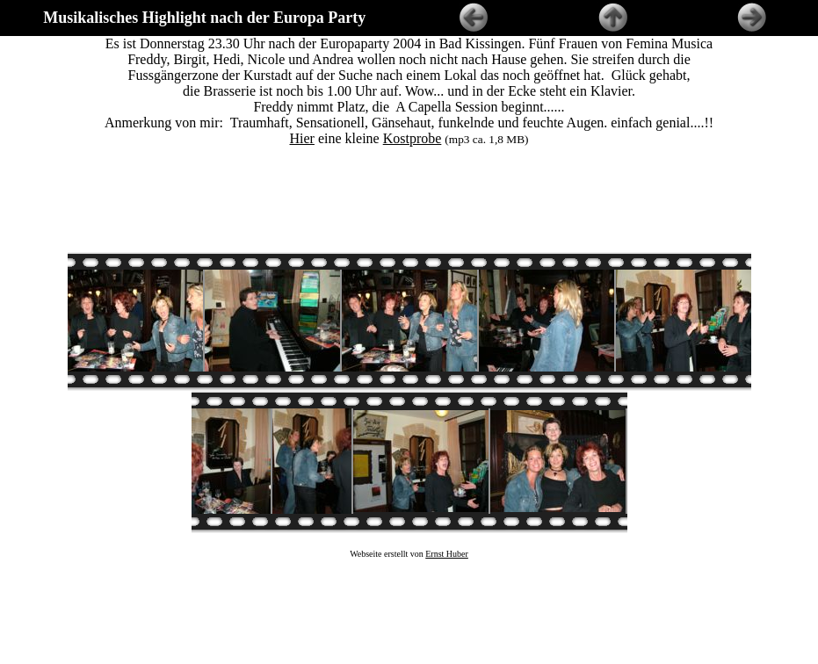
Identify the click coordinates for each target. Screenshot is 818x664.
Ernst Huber (446, 538)
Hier (302, 138)
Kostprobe (412, 138)
